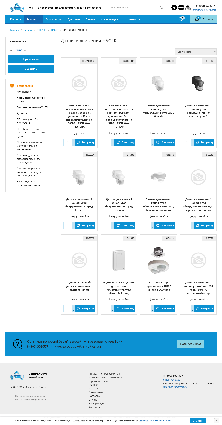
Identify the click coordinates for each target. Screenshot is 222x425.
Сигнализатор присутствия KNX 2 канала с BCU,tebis (158, 286)
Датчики (22, 113)
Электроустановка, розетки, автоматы (28, 183)
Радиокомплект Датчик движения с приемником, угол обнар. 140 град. (119, 288)
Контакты (133, 19)
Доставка (74, 19)
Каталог (31, 19)
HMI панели (24, 91)
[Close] (216, 420)
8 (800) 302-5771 (38, 346)
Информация (109, 19)
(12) (21, 49)
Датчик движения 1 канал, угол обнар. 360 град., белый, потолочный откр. (198, 288)
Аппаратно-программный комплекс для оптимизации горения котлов (105, 377)
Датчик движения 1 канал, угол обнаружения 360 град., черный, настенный (198, 205)
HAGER (54, 29)
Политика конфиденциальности (30, 399)
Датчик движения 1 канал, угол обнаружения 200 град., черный (119, 205)
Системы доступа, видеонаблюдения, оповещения (28, 159)
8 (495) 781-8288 (171, 379)
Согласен (198, 420)
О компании (54, 19)
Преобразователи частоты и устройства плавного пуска (33, 132)
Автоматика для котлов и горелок (32, 99)
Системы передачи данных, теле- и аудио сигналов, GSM (30, 172)
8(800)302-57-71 (206, 5)
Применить (31, 59)
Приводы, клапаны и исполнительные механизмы (29, 145)
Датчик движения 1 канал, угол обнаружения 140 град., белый (158, 111)
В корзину (88, 142)
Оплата (90, 19)
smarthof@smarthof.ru (205, 9)
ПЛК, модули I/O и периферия (27, 121)
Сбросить (31, 69)
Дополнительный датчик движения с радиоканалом (79, 286)
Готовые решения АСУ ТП (32, 107)
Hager (19, 49)
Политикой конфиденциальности (154, 420)
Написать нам (190, 344)
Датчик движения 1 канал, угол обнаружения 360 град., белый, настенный (158, 205)
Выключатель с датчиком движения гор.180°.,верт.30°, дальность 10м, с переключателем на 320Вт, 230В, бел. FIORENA (119, 116)
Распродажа (25, 85)
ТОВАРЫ (41, 29)
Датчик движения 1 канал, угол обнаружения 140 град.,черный (198, 111)
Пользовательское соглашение (30, 396)
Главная (15, 19)
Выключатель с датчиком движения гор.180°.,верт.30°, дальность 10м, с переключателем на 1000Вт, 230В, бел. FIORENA (79, 116)
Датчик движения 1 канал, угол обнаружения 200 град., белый (79, 205)
